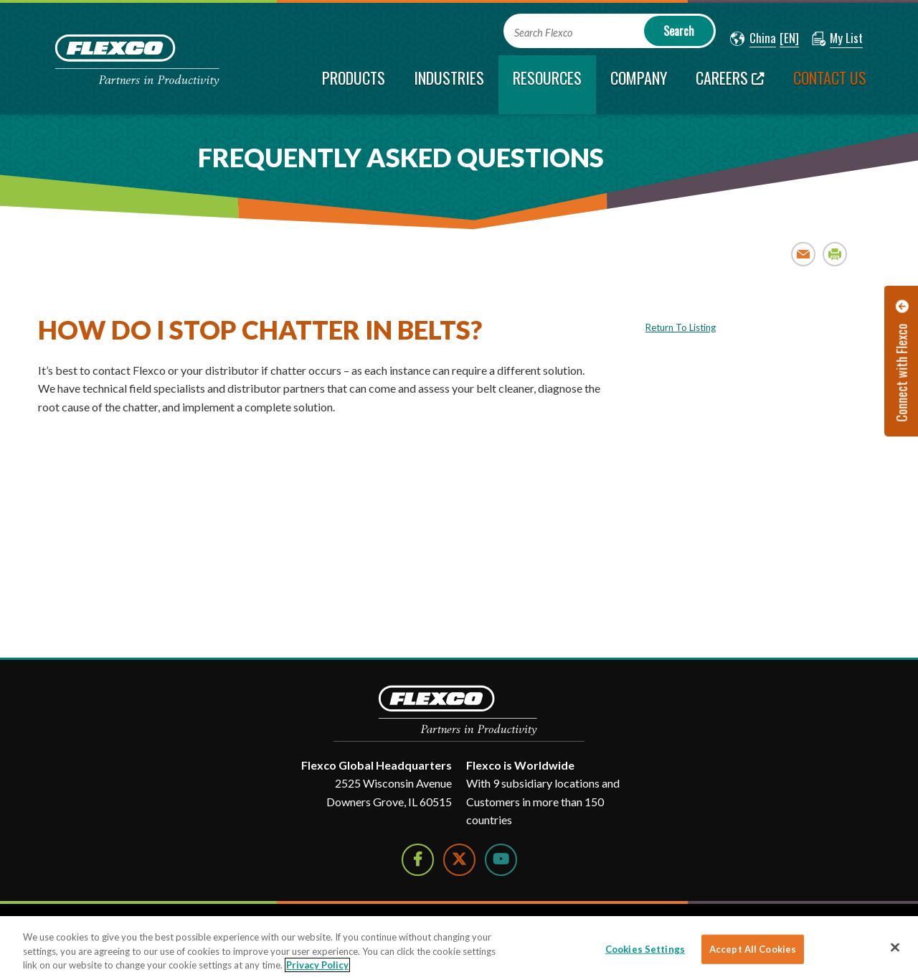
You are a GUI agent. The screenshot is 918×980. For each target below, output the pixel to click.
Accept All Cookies (752, 948)
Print (835, 253)
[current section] (547, 84)
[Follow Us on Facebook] (418, 860)
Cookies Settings (645, 948)
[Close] (895, 947)
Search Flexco (543, 33)
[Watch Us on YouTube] (501, 860)
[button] (753, 39)
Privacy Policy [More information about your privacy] (317, 965)
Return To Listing (680, 327)
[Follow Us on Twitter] (459, 860)
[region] (459, 948)
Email (803, 253)
